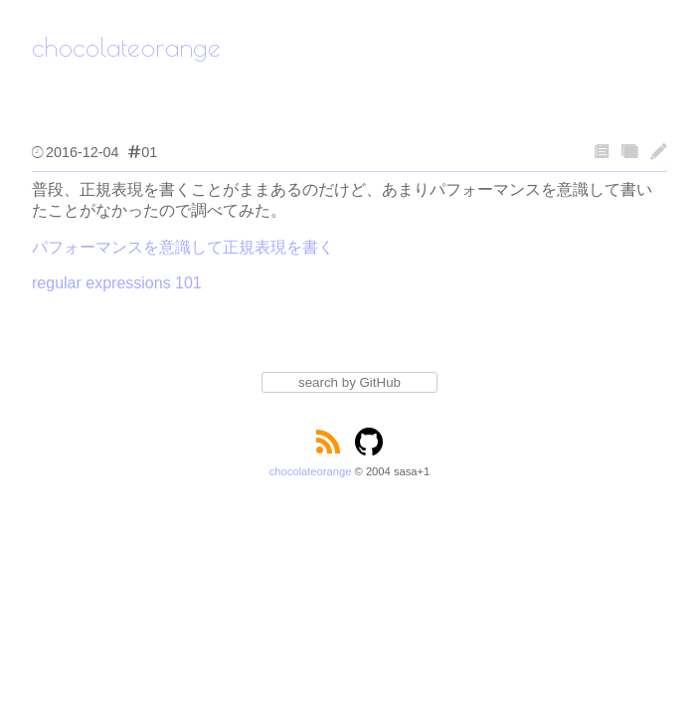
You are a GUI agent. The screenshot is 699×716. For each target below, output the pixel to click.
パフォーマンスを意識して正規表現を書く (183, 247)
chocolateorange (310, 471)
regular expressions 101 (117, 282)
